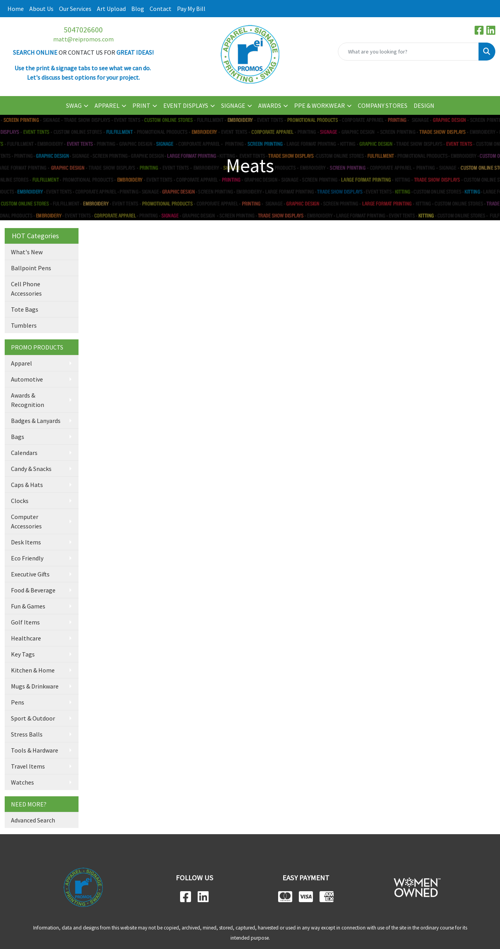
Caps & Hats (27, 485)
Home (15, 8)
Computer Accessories (26, 521)
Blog (137, 8)
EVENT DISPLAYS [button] (185, 105)
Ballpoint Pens (31, 268)
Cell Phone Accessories (26, 288)
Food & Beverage (33, 590)
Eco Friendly (27, 558)
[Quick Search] (408, 52)
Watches (22, 782)
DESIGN (424, 105)
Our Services (75, 8)
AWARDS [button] (269, 105)
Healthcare (26, 638)
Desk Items (26, 542)
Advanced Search (33, 820)
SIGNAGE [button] (233, 105)
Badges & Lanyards (36, 421)
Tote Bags (24, 309)
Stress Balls (27, 734)
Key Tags (23, 654)
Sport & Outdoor (33, 718)
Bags (17, 437)
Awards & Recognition (27, 399)
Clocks (20, 501)
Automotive (27, 379)
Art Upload (111, 8)
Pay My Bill (191, 8)
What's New (27, 252)
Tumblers (24, 325)
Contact (160, 8)
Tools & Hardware (34, 750)
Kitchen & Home (33, 670)
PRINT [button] (141, 105)
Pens (17, 702)
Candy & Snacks (31, 469)
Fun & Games (28, 606)
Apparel (21, 363)
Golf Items (25, 622)
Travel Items (28, 766)
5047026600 (83, 29)
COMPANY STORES (382, 105)
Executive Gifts (30, 574)
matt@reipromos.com (83, 39)
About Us (41, 8)
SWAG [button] (74, 105)
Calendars (24, 453)
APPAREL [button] (107, 105)
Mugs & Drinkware (35, 686)
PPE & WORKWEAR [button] (319, 105)
